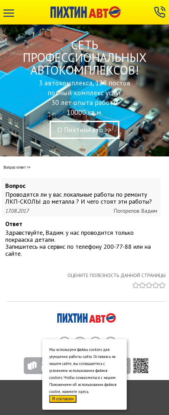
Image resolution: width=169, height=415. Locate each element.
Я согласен (63, 398)
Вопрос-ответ (14, 167)
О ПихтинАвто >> (84, 129)
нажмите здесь (75, 391)
